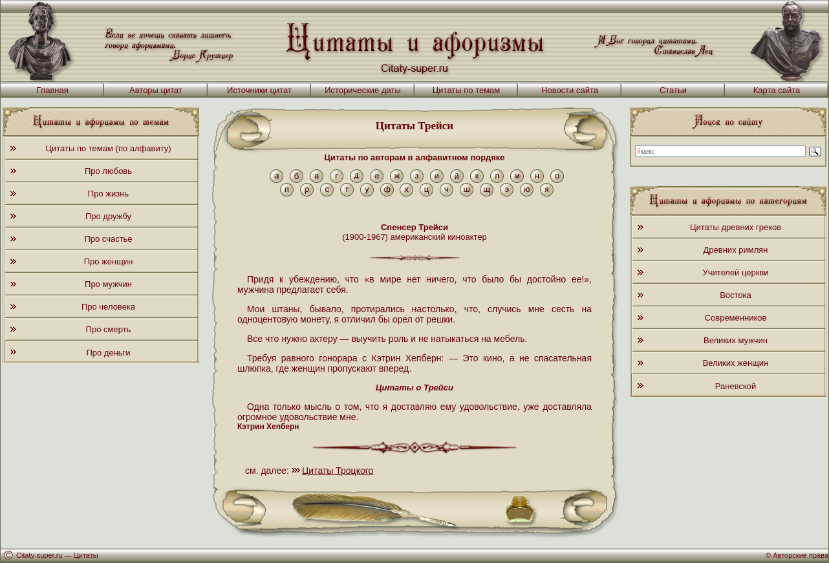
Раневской (735, 386)
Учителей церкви (735, 272)
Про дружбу (108, 216)
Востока (735, 295)
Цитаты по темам (467, 90)
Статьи (673, 90)
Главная (52, 90)
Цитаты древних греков (735, 227)
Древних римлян (736, 250)
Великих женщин (736, 363)
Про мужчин (108, 284)
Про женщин (108, 261)
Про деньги (108, 352)
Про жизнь (108, 193)
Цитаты (86, 555)
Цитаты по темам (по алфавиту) (108, 148)
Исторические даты (363, 90)
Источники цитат (259, 90)
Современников (736, 318)
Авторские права (800, 555)
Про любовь (108, 171)
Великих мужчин (736, 340)
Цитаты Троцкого (337, 470)
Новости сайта (569, 90)
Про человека (108, 307)
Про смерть (108, 329)
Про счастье (108, 239)
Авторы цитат (155, 90)
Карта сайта (776, 90)
